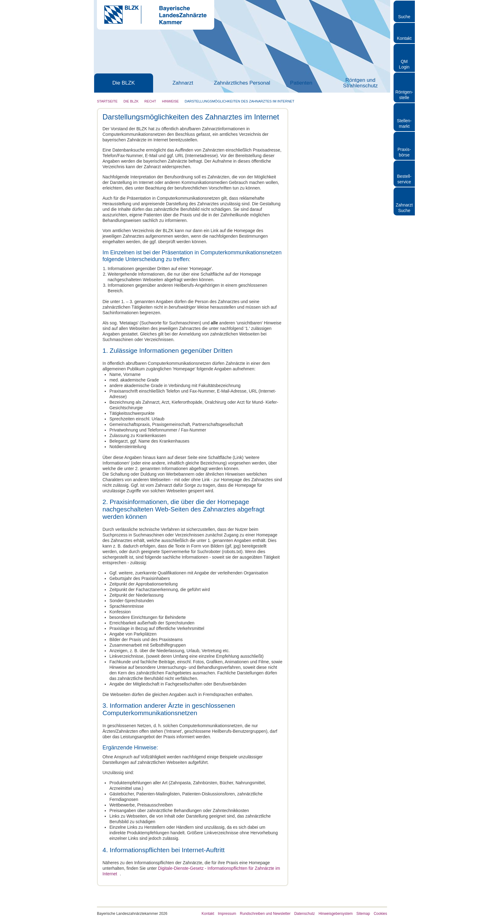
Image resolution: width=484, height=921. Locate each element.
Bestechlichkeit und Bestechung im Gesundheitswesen (336, 236)
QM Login (404, 64)
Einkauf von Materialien (325, 227)
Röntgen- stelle (404, 95)
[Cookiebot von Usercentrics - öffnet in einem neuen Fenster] (40, 909)
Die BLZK (123, 83)
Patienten (301, 83)
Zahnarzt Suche (404, 207)
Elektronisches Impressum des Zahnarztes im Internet (332, 197)
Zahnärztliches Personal (242, 83)
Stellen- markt (404, 123)
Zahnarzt (183, 83)
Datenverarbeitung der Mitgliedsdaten (338, 177)
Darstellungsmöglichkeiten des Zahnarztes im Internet (239, 101)
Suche (404, 16)
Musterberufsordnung (323, 216)
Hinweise (170, 101)
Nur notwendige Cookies (432, 895)
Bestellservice (404, 179)
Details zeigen (328, 908)
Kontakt (404, 38)
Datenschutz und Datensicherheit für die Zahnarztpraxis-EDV (337, 208)
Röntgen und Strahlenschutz (360, 83)
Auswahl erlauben (432, 877)
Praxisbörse (404, 152)
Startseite (107, 101)
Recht (150, 101)
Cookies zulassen (432, 859)
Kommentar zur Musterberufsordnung (338, 222)
